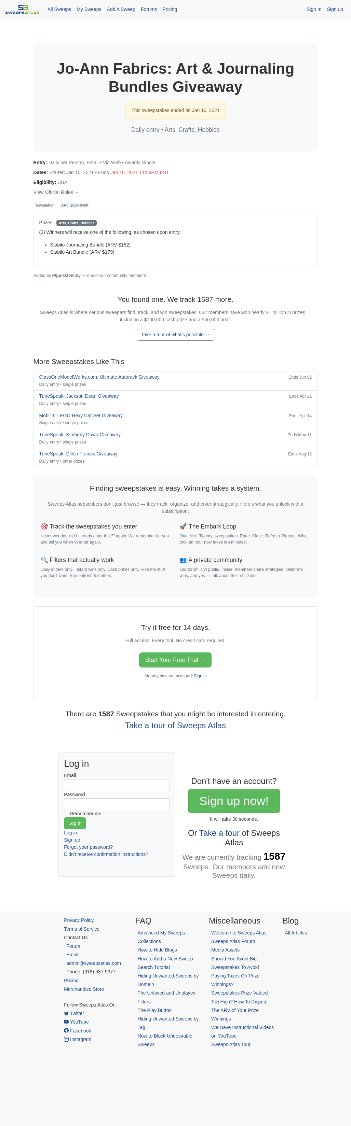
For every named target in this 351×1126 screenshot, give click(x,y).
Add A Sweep (121, 9)
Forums (149, 9)
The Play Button (155, 1010)
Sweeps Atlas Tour (231, 1044)
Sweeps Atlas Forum (233, 941)
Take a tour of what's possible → (175, 334)
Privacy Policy (79, 920)
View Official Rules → (56, 192)
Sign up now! (234, 800)
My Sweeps (89, 9)
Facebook (77, 1030)
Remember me (86, 813)
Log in (70, 832)
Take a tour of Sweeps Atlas (175, 725)
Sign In (314, 9)
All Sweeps (59, 9)
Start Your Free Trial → (175, 660)
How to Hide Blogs (157, 950)
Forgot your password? (88, 847)
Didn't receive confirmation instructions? (106, 854)
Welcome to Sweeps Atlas (239, 932)
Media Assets (225, 950)
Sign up (335, 9)
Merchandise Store (84, 989)
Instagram (77, 1039)
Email (70, 775)
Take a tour (219, 833)
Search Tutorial (154, 967)
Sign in (200, 676)
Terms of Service (81, 929)
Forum (73, 946)
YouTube (76, 1022)
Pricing (169, 9)
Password (74, 794)
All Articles (296, 932)
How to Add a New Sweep (165, 958)
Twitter (74, 1013)
